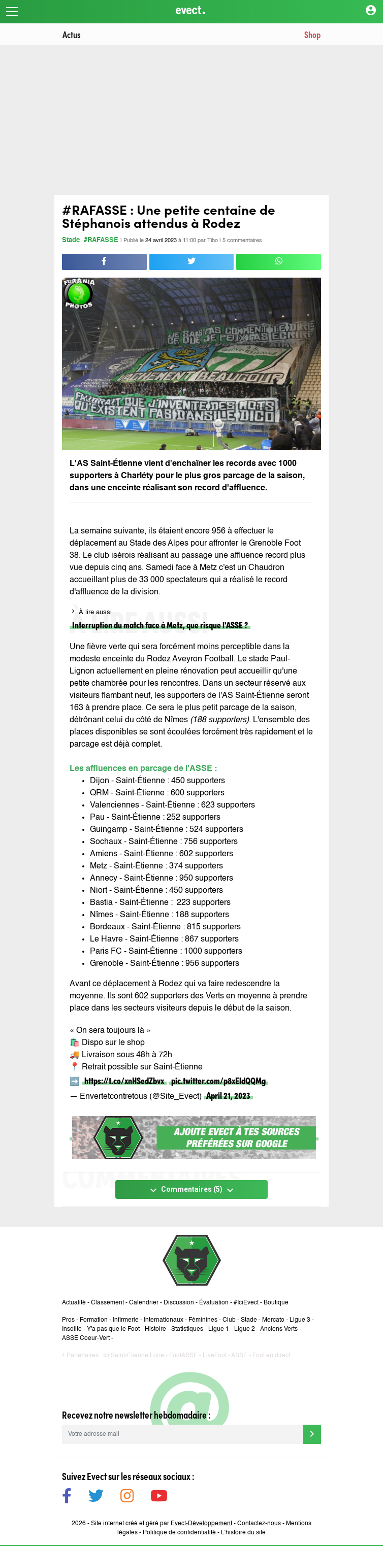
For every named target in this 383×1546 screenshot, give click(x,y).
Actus (71, 34)
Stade (71, 240)
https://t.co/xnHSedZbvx (124, 1080)
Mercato (273, 1320)
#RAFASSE (101, 240)
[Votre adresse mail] (182, 1434)
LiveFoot (215, 1356)
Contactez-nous (259, 1524)
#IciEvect (246, 1303)
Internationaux (163, 1320)
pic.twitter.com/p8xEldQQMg (218, 1080)
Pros (68, 1320)
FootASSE (183, 1356)
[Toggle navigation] (12, 11)
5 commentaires (242, 241)
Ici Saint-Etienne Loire (133, 1356)
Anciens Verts (279, 1329)
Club (229, 1320)
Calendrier (143, 1303)
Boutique (276, 1303)
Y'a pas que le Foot (113, 1329)
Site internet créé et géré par (161, 1524)
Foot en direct (271, 1356)
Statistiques (187, 1329)
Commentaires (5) (191, 1190)
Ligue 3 (300, 1320)
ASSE (239, 1356)
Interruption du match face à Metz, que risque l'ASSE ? (160, 624)
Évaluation (214, 1303)
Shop (312, 34)
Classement (107, 1303)
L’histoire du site (243, 1533)
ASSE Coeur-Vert (86, 1338)
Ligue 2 (244, 1329)
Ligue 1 (218, 1329)
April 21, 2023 (228, 1095)
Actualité (74, 1303)
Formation (94, 1320)
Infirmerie (126, 1320)
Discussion (179, 1303)
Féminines (202, 1320)
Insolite (72, 1329)
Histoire (155, 1329)
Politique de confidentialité (179, 1533)
